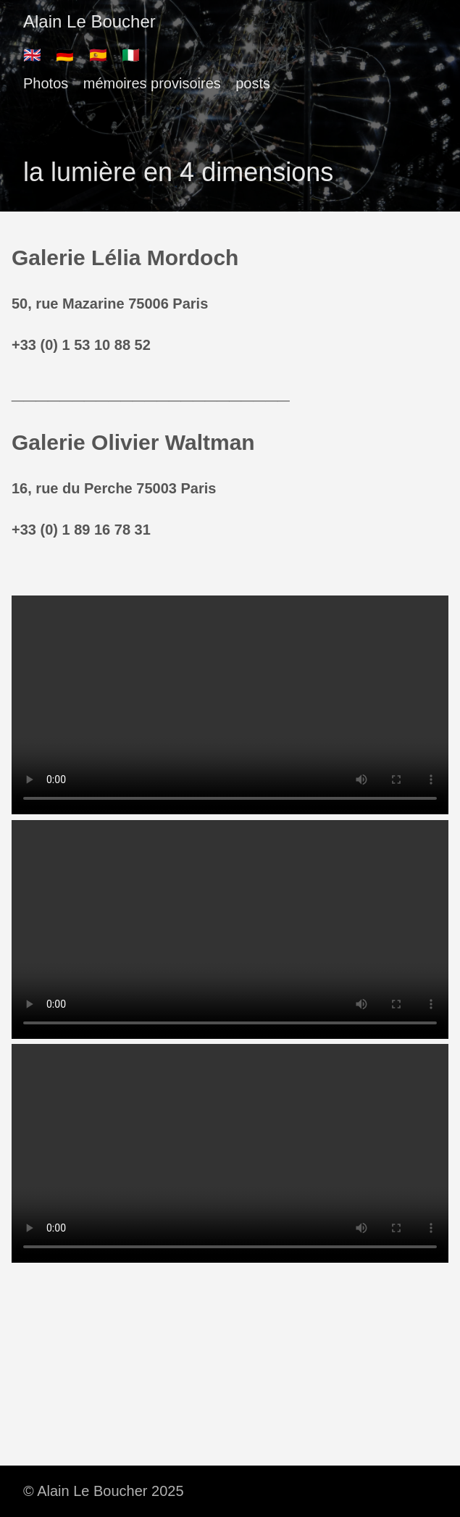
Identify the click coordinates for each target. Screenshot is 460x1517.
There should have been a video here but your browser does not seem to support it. (230, 704)
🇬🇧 (32, 55)
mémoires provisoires (152, 83)
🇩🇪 (65, 55)
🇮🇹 (131, 55)
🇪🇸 (98, 55)
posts (252, 83)
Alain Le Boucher (89, 21)
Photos (45, 83)
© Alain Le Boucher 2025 (103, 1491)
